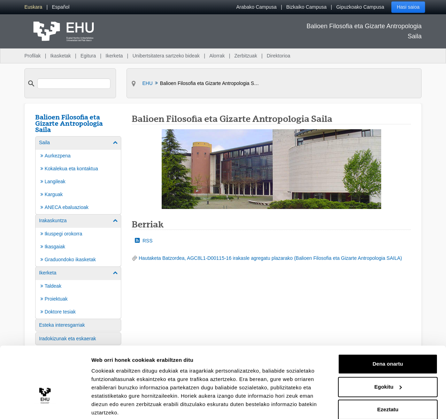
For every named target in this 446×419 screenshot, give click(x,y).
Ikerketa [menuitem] (114, 56)
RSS (144, 240)
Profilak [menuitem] (32, 56)
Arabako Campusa (256, 7)
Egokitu (388, 360)
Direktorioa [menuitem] (278, 56)
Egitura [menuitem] (88, 56)
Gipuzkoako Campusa (360, 7)
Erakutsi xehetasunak (118, 405)
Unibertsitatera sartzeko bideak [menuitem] (166, 56)
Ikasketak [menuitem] (60, 56)
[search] (73, 83)
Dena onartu (387, 337)
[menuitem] (33, 7)
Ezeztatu (388, 383)
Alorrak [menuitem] (217, 56)
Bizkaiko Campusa (306, 7)
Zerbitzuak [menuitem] (245, 56)
